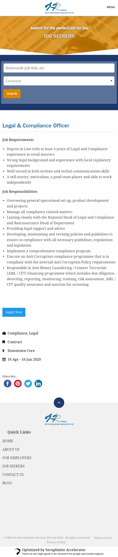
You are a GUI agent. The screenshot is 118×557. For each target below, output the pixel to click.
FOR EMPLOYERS (16, 458)
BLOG (7, 483)
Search (12, 93)
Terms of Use (102, 538)
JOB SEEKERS (13, 466)
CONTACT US (13, 475)
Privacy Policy (56, 542)
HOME (7, 441)
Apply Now (14, 312)
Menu (111, 7)
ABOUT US (10, 449)
